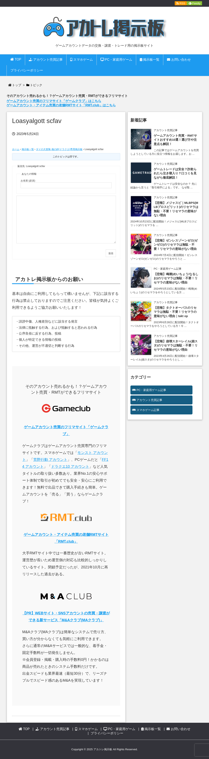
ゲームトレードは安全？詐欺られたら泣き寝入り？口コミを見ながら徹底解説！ (175, 173)
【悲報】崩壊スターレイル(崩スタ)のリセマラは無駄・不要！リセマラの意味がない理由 (176, 345)
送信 (110, 253)
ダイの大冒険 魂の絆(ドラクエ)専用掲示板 (59, 149)
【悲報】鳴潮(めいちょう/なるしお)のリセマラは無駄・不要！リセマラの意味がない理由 (176, 278)
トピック (36, 85)
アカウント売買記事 (149, 400)
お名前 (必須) (28, 180)
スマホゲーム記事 (148, 410)
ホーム (15, 149)
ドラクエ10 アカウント (70, 467)
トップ (16, 85)
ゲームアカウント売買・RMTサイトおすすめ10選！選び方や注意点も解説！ (175, 140)
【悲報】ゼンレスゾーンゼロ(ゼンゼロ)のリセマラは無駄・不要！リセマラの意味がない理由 (176, 244)
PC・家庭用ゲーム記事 (151, 390)
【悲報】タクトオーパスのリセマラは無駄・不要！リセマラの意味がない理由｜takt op (175, 312)
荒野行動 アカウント (50, 460)
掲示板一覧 (28, 149)
